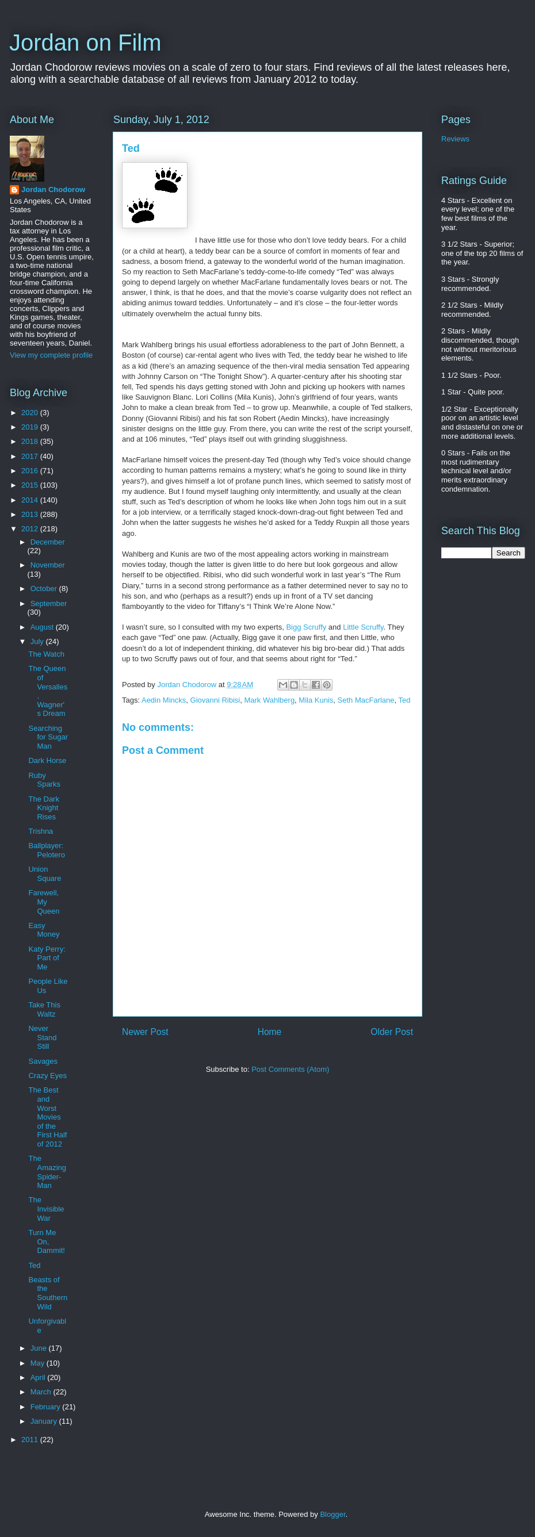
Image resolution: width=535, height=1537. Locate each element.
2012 (30, 528)
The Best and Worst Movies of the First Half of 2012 (47, 1117)
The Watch (46, 654)
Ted (405, 700)
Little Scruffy (363, 627)
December (47, 542)
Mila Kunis (316, 700)
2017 (30, 456)
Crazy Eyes (47, 1075)
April (39, 1377)
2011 (30, 1439)
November (47, 565)
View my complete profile (51, 355)
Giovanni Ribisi (215, 700)
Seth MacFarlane (366, 700)
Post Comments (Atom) (290, 1069)
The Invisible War (46, 1208)
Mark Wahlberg (269, 700)
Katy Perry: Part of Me (46, 958)
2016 (30, 470)
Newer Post (145, 1032)
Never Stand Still (42, 1037)
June (39, 1348)
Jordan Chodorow (53, 189)
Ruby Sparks (44, 780)
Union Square (44, 874)
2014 (30, 500)
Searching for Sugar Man (47, 737)
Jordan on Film (85, 42)
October (44, 588)
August (43, 627)
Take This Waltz (44, 1009)
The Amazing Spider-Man (47, 1172)
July (38, 641)
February (46, 1406)
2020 (30, 412)
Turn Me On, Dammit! (46, 1241)
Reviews (455, 139)
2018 (30, 441)
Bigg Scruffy (306, 627)
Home (270, 1032)
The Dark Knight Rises (43, 808)
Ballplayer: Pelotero (46, 850)
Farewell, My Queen (43, 901)
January (44, 1421)
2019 (30, 427)
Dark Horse (47, 760)
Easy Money (43, 930)
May (38, 1363)
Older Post (391, 1032)
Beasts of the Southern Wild (47, 1293)
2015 (30, 485)
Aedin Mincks (164, 700)
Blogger (332, 1514)
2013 (30, 514)
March (42, 1391)
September (48, 603)
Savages (43, 1061)
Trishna (40, 831)
